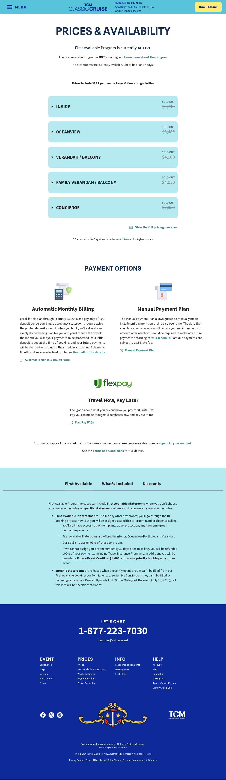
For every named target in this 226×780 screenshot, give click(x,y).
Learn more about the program (146, 57)
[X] (53, 715)
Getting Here (122, 670)
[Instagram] (60, 715)
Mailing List (158, 679)
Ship (42, 670)
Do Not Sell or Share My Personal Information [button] (122, 760)
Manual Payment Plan (163, 309)
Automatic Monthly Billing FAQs (45, 360)
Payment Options (87, 679)
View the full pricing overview (153, 227)
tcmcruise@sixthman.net (113, 641)
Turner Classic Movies (164, 683)
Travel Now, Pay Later (113, 400)
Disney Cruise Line (162, 688)
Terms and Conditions (108, 451)
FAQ (155, 670)
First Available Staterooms (92, 670)
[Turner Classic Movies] (177, 715)
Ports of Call (46, 679)
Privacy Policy (76, 760)
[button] (113, 106)
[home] (113, 7)
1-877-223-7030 (113, 631)
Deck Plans (121, 674)
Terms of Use (91, 760)
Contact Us (158, 674)
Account (157, 665)
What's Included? (86, 674)
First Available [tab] (78, 484)
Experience (46, 665)
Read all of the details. (89, 352)
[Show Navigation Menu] (16, 7)
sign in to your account (175, 443)
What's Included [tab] (117, 484)
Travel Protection (87, 683)
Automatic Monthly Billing (63, 309)
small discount (124, 239)
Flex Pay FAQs (82, 422)
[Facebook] (44, 715)
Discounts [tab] (152, 484)
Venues (44, 674)
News (43, 683)
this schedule (160, 338)
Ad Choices (151, 760)
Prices (81, 665)
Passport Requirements (127, 665)
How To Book (208, 7)
